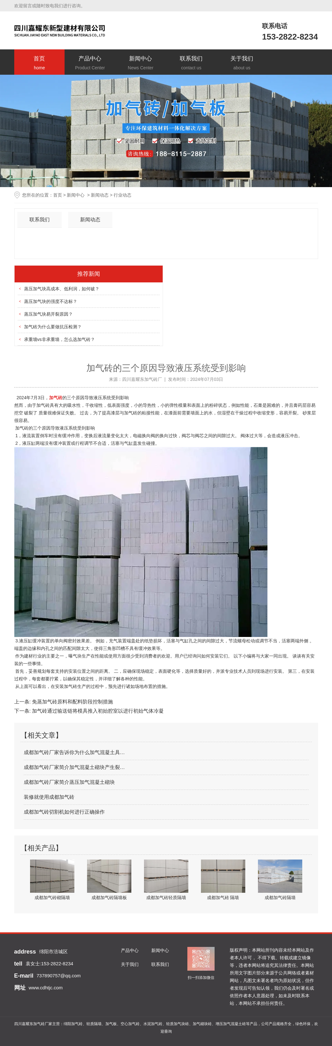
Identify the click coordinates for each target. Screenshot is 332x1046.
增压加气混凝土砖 (231, 1024)
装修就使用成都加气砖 (49, 797)
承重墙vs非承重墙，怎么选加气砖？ (59, 339)
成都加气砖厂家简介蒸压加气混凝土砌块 (69, 782)
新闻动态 (100, 195)
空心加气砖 (130, 1024)
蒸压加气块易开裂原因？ (48, 314)
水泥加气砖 (152, 1024)
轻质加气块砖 (177, 1024)
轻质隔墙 (94, 1024)
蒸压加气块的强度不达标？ (50, 301)
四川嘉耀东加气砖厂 (142, 379)
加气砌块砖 (202, 1024)
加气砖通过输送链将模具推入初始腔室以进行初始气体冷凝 (97, 711)
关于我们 (241, 63)
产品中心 (90, 63)
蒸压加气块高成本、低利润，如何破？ (61, 288)
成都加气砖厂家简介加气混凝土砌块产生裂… (74, 767)
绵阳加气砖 (73, 1024)
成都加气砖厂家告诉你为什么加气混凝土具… (74, 752)
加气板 (111, 1024)
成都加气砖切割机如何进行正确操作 (64, 812)
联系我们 (191, 63)
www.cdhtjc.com (46, 987)
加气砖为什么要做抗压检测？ (53, 326)
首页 (39, 63)
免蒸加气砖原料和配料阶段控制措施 (72, 701)
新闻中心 (140, 63)
